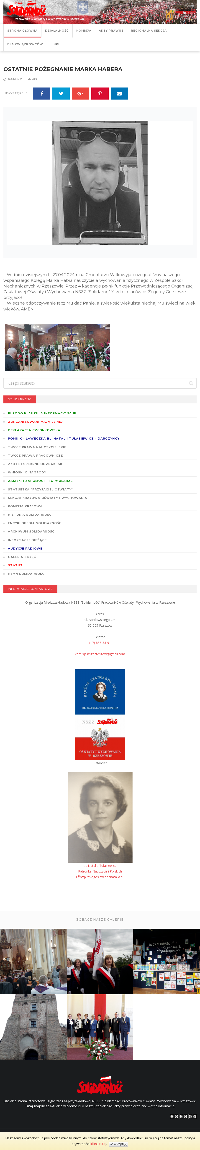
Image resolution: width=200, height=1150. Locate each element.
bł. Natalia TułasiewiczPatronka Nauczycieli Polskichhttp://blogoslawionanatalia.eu (100, 871)
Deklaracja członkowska (34, 430)
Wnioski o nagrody (27, 472)
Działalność (57, 30)
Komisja (83, 30)
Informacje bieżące (27, 540)
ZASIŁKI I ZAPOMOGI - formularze (40, 480)
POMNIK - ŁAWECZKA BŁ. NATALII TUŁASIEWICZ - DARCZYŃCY (64, 438)
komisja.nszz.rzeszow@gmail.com (100, 654)
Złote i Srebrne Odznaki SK (35, 464)
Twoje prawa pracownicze (35, 455)
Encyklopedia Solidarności (35, 523)
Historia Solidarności (30, 514)
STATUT (15, 565)
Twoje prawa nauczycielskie (37, 447)
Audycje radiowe (25, 548)
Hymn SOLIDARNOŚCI (27, 573)
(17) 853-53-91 (100, 642)
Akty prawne (111, 30)
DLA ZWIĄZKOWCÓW (25, 44)
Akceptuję (118, 1144)
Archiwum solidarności (32, 531)
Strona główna (22, 30)
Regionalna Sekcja (149, 30)
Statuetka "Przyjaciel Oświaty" (40, 489)
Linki (55, 44)
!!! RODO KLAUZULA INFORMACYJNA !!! (42, 413)
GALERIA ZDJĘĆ (22, 557)
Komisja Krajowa (25, 506)
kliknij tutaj (98, 1144)
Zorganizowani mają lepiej (35, 421)
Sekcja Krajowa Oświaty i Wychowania (47, 498)
